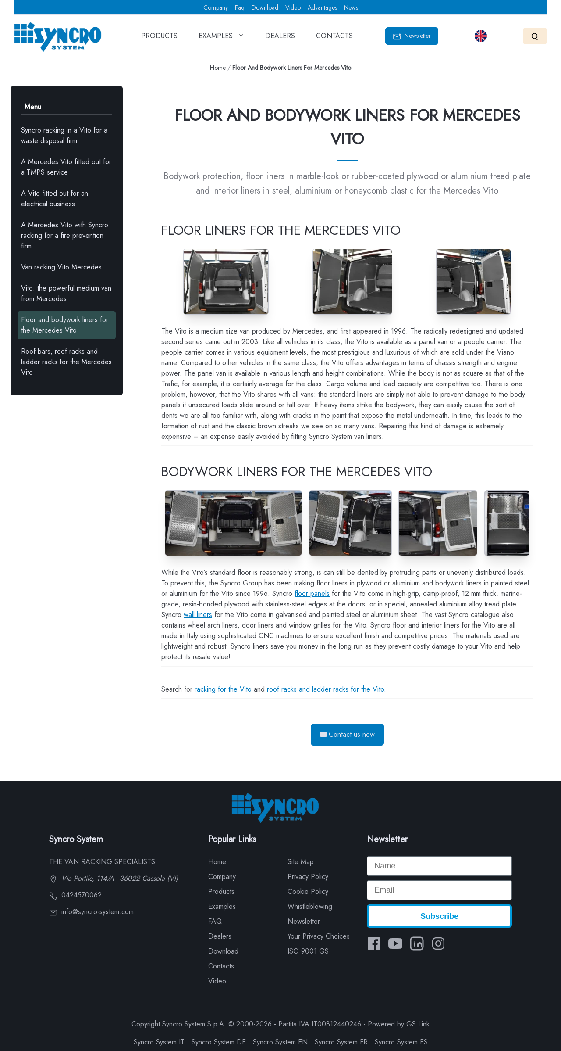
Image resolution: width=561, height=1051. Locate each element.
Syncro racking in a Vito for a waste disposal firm (64, 135)
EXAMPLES (221, 39)
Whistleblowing (310, 906)
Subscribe (439, 916)
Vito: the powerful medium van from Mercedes (66, 293)
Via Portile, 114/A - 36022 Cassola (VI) (113, 878)
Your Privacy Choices (319, 936)
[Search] (535, 36)
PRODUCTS (159, 39)
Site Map (301, 862)
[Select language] (481, 36)
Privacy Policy (308, 877)
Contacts (221, 966)
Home (218, 67)
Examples (222, 906)
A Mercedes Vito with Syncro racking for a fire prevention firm (64, 235)
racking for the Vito (223, 689)
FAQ (215, 921)
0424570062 (75, 895)
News (351, 7)
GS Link (418, 1024)
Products (221, 891)
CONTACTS (334, 39)
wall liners (198, 615)
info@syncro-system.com (91, 912)
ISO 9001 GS (308, 951)
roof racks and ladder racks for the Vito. (326, 689)
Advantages (322, 7)
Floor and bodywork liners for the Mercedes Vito (64, 325)
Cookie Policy (308, 891)
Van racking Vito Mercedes (61, 267)
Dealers (219, 936)
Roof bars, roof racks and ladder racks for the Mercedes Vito (66, 361)
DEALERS (280, 39)
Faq (240, 7)
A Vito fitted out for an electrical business (54, 198)
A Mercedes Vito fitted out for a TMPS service (66, 167)
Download (265, 7)
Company (215, 7)
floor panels (312, 593)
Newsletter (412, 35)
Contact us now (347, 734)
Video (293, 7)
